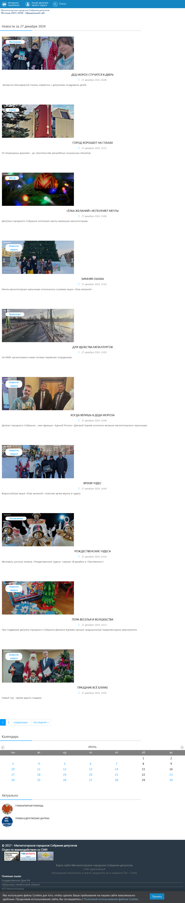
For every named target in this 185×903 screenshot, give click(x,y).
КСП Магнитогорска (13, 888)
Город (12, 109)
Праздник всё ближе (92, 687)
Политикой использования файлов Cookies (111, 899)
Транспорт (15, 314)
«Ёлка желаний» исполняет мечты (92, 210)
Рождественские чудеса (92, 551)
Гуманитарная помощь (29, 805)
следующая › (21, 722)
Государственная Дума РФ (16, 880)
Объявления (16, 518)
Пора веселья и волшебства (92, 619)
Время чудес (92, 483)
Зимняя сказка (92, 279)
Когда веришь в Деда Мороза (93, 415)
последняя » (41, 722)
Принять (157, 896)
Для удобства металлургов (92, 347)
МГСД (12, 177)
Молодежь (15, 41)
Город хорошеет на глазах (92, 142)
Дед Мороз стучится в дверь (92, 74)
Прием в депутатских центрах (32, 818)
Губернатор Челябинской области (21, 884)
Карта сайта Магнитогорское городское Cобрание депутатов (94, 865)
